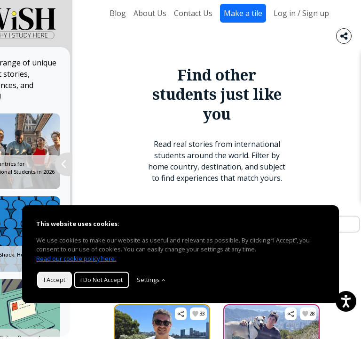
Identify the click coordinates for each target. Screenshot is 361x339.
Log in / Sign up (301, 13)
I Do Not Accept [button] (101, 279)
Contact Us (193, 13)
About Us (149, 13)
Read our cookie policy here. (76, 258)
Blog (118, 13)
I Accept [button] (54, 279)
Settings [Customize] (151, 279)
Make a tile (243, 13)
